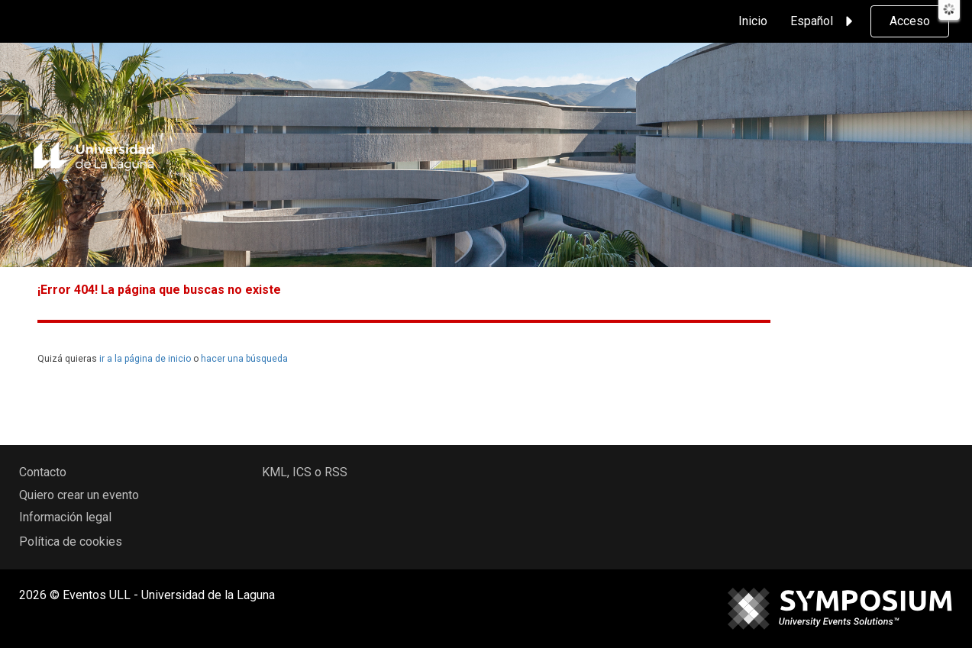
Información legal (65, 517)
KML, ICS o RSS (304, 472)
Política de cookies (70, 541)
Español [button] (823, 21)
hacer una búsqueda (244, 358)
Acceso (910, 21)
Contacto (42, 472)
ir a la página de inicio (145, 358)
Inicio (752, 21)
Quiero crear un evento (79, 495)
